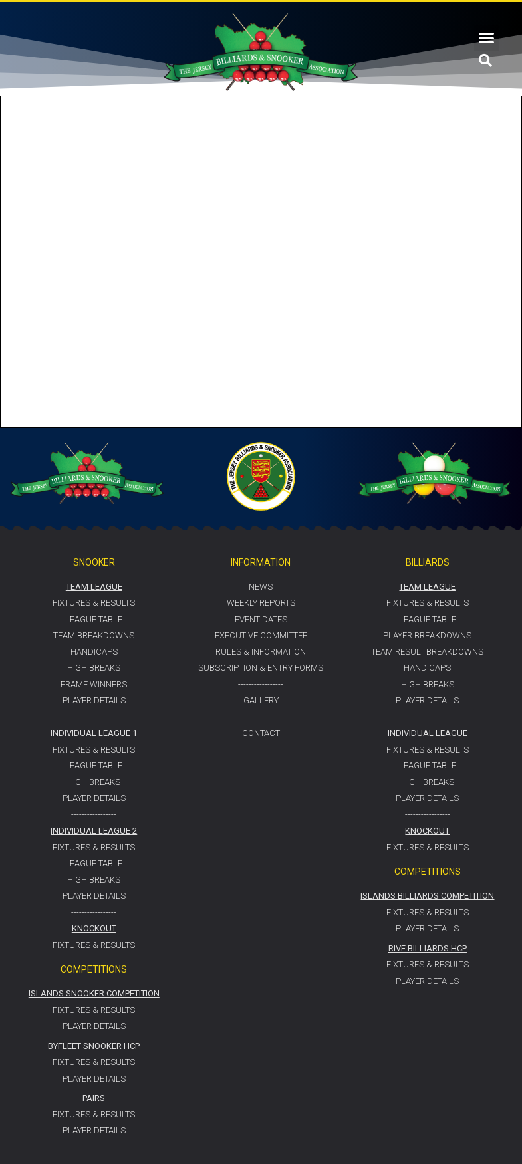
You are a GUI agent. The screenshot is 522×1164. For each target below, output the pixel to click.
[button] (486, 38)
